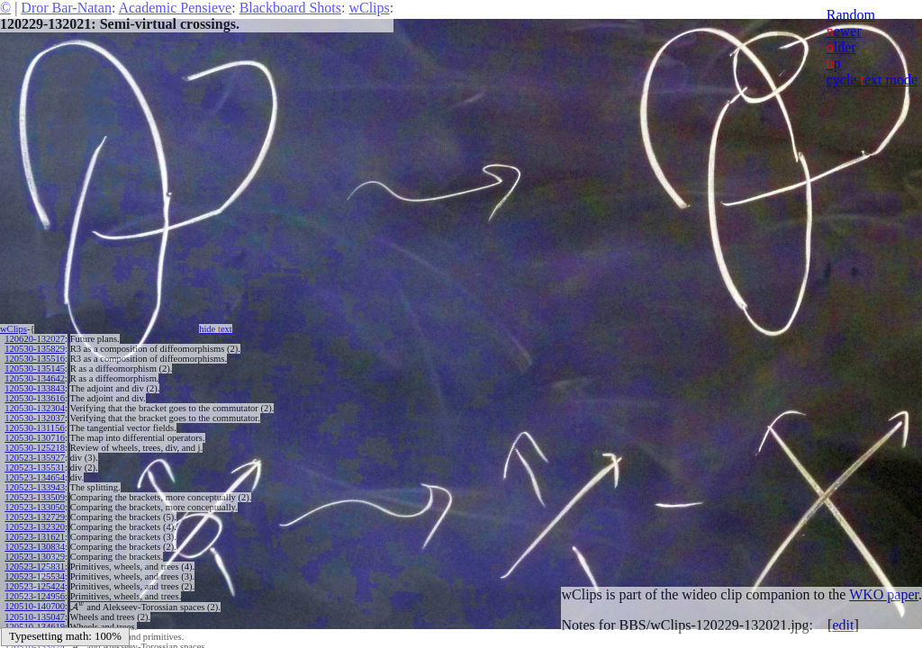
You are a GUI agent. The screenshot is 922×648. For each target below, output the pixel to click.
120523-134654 (35, 477)
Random (851, 14)
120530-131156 (34, 428)
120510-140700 (35, 606)
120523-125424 (35, 586)
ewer (844, 31)
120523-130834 (35, 547)
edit (843, 625)
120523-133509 (35, 497)
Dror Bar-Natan (66, 7)
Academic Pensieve (174, 7)
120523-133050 (35, 507)
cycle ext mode (872, 79)
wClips (368, 7)
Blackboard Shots (290, 7)
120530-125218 (35, 448)
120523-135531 (35, 467)
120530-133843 (35, 388)
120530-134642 (35, 378)
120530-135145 (35, 369)
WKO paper (883, 594)
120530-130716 (35, 438)
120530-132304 (35, 408)
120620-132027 (35, 339)
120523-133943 (35, 487)
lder (841, 47)
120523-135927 (35, 458)
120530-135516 (35, 359)
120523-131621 (35, 537)
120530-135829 (35, 349)
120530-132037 (35, 418)
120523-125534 (35, 576)
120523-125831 (35, 567)
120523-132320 (35, 527)
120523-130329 (35, 557)
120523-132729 (35, 517)
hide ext (215, 329)
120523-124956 (35, 596)
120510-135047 (35, 617)
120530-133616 (35, 398)
